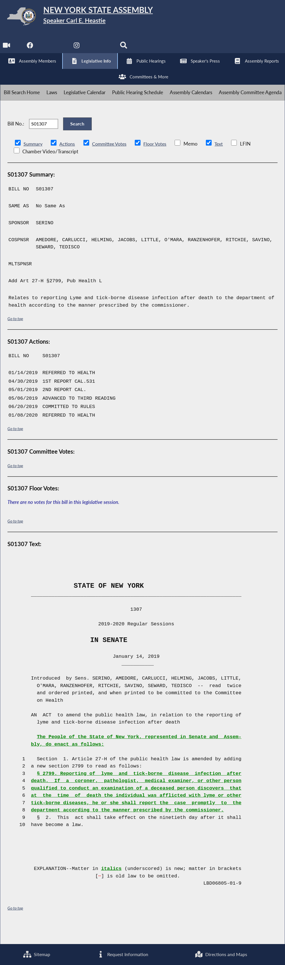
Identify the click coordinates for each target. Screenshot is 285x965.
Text (224, 161)
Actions (68, 161)
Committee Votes (111, 161)
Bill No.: (15, 138)
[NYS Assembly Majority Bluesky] (101, 49)
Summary (33, 161)
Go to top (15, 335)
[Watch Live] (6, 49)
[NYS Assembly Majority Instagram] (78, 49)
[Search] (125, 49)
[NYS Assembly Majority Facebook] (30, 49)
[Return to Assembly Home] (89, 17)
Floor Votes (159, 161)
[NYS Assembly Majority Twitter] (54, 49)
